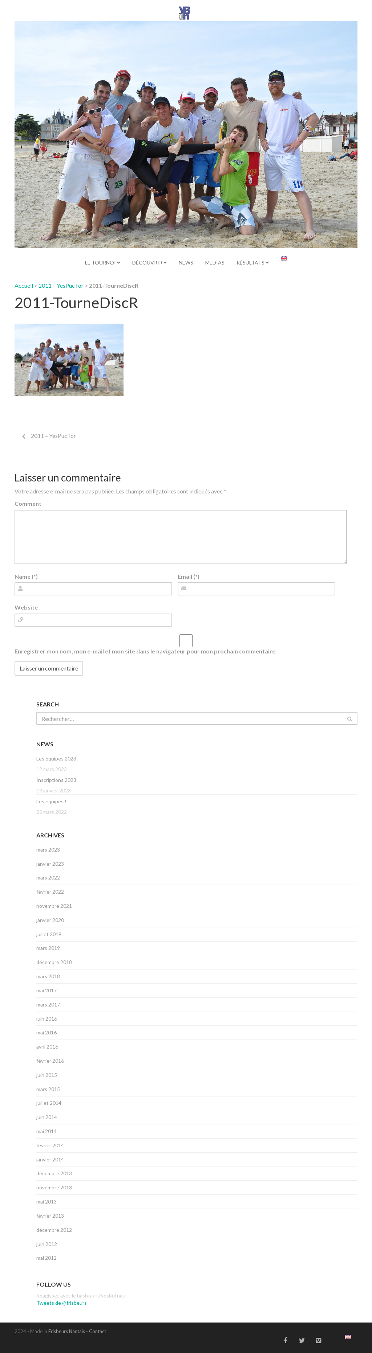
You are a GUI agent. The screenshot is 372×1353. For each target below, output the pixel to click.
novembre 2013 (54, 1187)
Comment (28, 503)
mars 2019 (48, 948)
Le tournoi (102, 262)
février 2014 (50, 1145)
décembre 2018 (54, 962)
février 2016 (50, 1061)
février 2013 (50, 1216)
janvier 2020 (50, 920)
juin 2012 (46, 1244)
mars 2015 (48, 1089)
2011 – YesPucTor (61, 285)
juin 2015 (46, 1075)
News (186, 262)
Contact (97, 1331)
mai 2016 (46, 1032)
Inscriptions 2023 (56, 780)
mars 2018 (48, 976)
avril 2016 (47, 1047)
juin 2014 (46, 1117)
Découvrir (149, 262)
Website (26, 607)
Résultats (252, 262)
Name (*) (26, 576)
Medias (215, 262)
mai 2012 (46, 1258)
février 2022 (50, 892)
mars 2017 (48, 1004)
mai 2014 (46, 1131)
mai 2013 (46, 1201)
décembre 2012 (54, 1230)
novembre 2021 (54, 906)
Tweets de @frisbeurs (61, 1303)
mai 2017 (46, 990)
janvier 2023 (50, 864)
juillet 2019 (48, 934)
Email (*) (188, 576)
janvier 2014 (50, 1159)
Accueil (24, 285)
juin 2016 (46, 1019)
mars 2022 (48, 877)
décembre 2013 (54, 1173)
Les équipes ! (51, 801)
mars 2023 (48, 849)
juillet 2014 (48, 1103)
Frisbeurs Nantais (66, 1331)
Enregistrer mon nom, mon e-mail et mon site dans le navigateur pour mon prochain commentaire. (146, 651)
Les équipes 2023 (56, 758)
